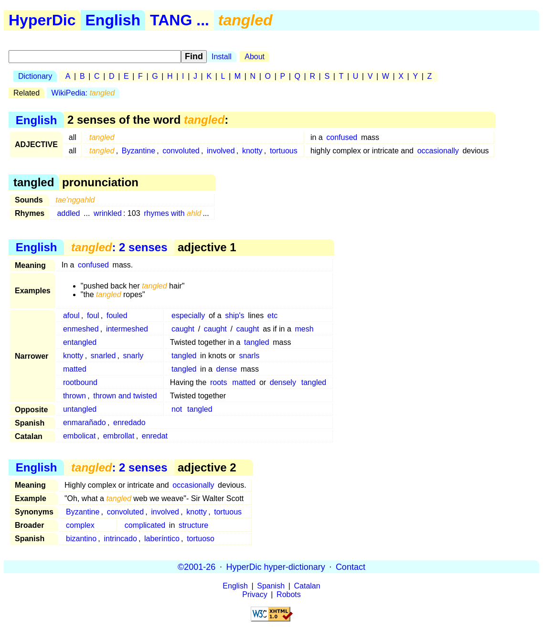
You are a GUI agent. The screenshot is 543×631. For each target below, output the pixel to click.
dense (226, 369)
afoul (71, 315)
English (113, 20)
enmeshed (81, 329)
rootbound (80, 382)
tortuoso (200, 539)
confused (341, 137)
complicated (145, 525)
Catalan (307, 586)
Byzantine (138, 151)
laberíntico (162, 539)
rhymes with (172, 213)
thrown (74, 396)
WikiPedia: (83, 93)
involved (221, 151)
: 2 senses (119, 247)
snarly (133, 356)
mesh (304, 329)
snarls (249, 356)
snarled (103, 356)
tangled (256, 342)
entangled (79, 342)
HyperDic (42, 20)
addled (68, 213)
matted (74, 369)
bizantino (81, 539)
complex (80, 525)
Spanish (271, 586)
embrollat (119, 436)
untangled (79, 409)
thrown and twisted (125, 396)
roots (218, 382)
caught (182, 329)
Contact (350, 566)
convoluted (180, 151)
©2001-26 (196, 566)
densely (283, 382)
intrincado (120, 539)
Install (222, 57)
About (255, 57)
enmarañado (84, 422)
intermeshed (127, 329)
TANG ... (179, 20)
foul (93, 315)
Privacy (254, 594)
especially (188, 315)
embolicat (79, 436)
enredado (129, 422)
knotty (252, 151)
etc (272, 315)
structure (193, 525)
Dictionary (35, 76)
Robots (289, 594)
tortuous (284, 151)
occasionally (438, 151)
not (176, 409)
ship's (234, 315)
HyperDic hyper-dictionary (275, 566)
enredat (155, 436)
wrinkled (108, 213)
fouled (117, 315)
